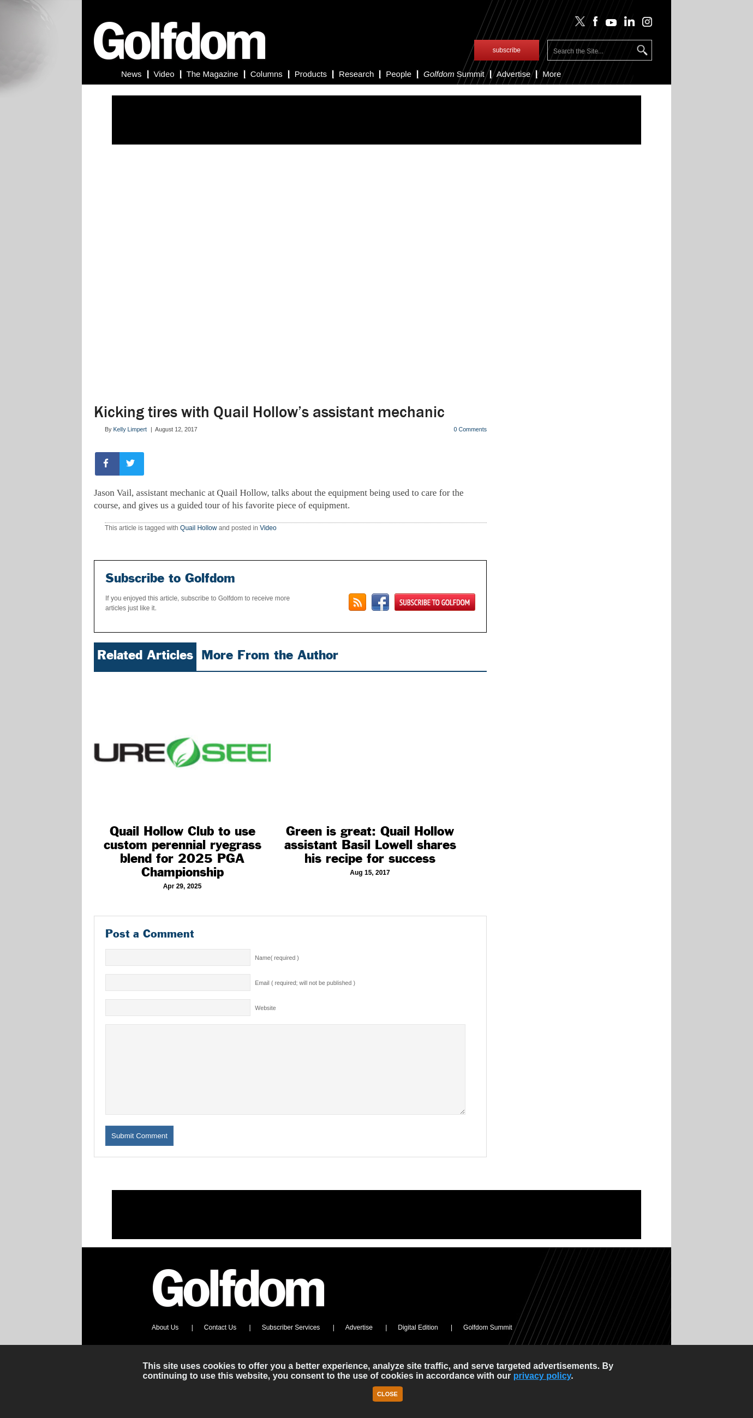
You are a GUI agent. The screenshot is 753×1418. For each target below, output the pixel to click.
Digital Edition (418, 1344)
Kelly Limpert (130, 429)
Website (265, 1008)
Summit (454, 74)
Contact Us (220, 1344)
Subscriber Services (291, 1344)
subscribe (507, 50)
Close (387, 1394)
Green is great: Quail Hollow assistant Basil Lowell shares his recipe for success (370, 845)
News (131, 74)
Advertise (514, 74)
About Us (165, 1344)
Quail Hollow (198, 528)
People (398, 74)
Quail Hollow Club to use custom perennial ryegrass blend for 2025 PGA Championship (182, 852)
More (551, 74)
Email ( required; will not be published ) (305, 983)
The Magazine (212, 74)
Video (164, 74)
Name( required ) (277, 957)
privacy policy (542, 1375)
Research (356, 74)
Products (311, 74)
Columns (266, 74)
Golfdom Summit (487, 1344)
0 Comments (470, 429)
